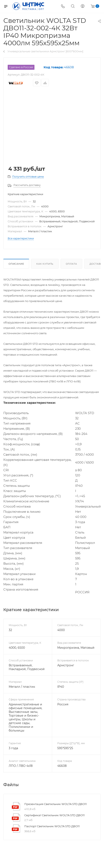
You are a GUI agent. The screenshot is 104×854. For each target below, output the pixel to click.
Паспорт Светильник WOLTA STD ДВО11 (52, 826)
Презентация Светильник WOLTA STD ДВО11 (55, 804)
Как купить (44, 263)
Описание (16, 263)
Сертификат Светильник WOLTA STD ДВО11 (54, 815)
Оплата (71, 263)
